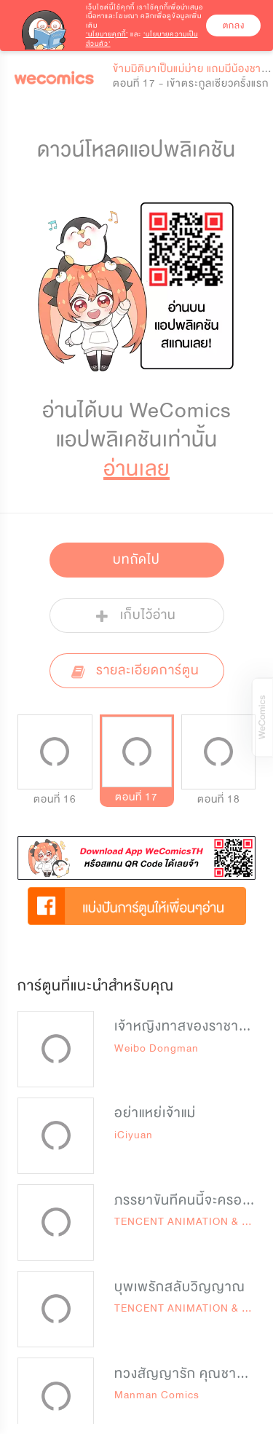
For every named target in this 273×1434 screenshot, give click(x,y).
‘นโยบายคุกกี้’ (107, 34)
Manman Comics (156, 1395)
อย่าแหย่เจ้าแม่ (155, 1112)
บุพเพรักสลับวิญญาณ (179, 1287)
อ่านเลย (136, 468)
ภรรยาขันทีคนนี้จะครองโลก (192, 1200)
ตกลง (234, 25)
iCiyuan (133, 1135)
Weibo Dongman (156, 1048)
